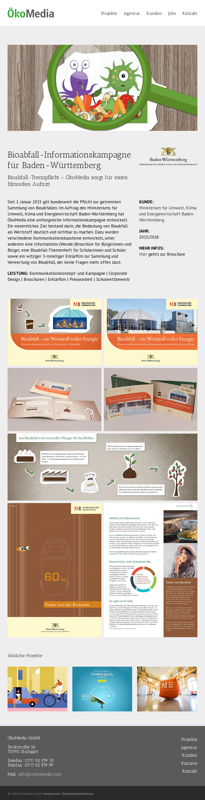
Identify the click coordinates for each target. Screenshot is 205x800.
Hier (143, 254)
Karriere (189, 763)
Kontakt (189, 771)
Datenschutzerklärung (77, 793)
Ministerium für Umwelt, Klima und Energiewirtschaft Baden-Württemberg (167, 214)
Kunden (189, 755)
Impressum (52, 793)
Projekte (189, 739)
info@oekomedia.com (40, 774)
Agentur (189, 747)
